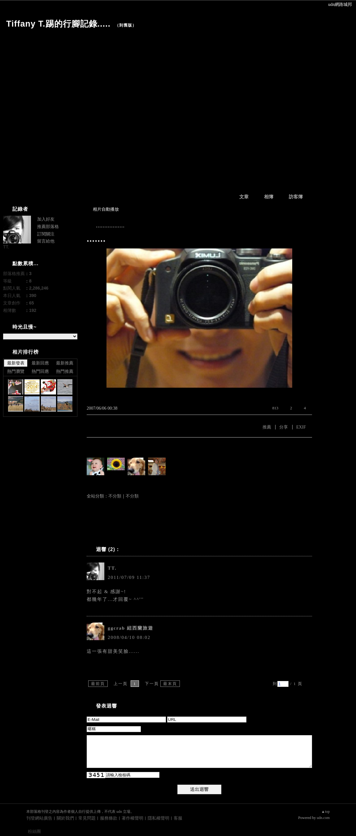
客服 (178, 818)
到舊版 (125, 25)
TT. (112, 568)
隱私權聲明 (158, 818)
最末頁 (170, 683)
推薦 (267, 427)
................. (110, 225)
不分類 (114, 496)
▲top (325, 811)
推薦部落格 (48, 226)
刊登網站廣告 (39, 818)
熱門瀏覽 (15, 371)
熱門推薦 (64, 371)
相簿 (268, 196)
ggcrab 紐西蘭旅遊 (130, 628)
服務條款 (108, 818)
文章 (244, 196)
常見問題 (87, 818)
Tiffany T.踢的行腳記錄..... (58, 23)
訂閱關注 (45, 233)
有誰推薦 (96, 446)
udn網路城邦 (340, 4)
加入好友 (45, 219)
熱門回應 (40, 371)
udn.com (323, 818)
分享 (283, 427)
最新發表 (15, 362)
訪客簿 (296, 196)
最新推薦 (64, 362)
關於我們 (65, 818)
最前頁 (98, 683)
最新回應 (40, 362)
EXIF (301, 427)
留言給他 (45, 241)
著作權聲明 (132, 818)
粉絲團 (34, 831)
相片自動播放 (106, 209)
